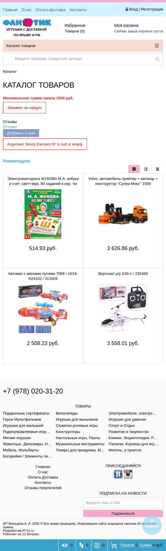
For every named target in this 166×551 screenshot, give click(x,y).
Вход (133, 9)
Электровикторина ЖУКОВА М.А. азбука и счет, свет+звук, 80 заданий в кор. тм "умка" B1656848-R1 (42, 183)
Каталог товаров (82, 46)
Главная (10, 9)
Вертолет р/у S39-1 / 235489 (123, 273)
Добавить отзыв (21, 133)
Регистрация (152, 9)
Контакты (78, 9)
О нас (27, 9)
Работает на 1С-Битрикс (21, 534)
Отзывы (10, 121)
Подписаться (123, 513)
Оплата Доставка (51, 9)
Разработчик (18, 530)
